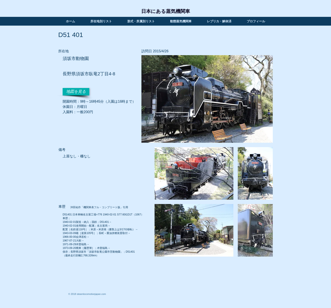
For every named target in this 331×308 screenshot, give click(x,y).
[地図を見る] (76, 91)
